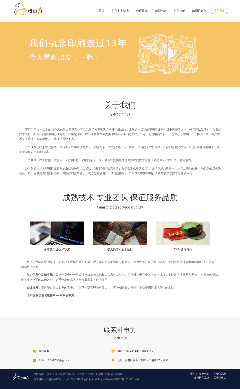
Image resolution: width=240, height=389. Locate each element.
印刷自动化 (87, 379)
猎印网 (67, 374)
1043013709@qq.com (58, 360)
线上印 (75, 374)
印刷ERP (179, 10)
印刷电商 (160, 10)
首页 (101, 10)
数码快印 (142, 10)
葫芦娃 (118, 374)
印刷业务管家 (120, 10)
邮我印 (83, 374)
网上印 (50, 374)
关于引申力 (220, 378)
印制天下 (93, 374)
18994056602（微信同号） (139, 351)
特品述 (110, 374)
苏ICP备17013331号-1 (127, 379)
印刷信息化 (199, 10)
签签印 (102, 374)
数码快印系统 (201, 378)
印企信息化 (220, 374)
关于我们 (219, 10)
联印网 (59, 374)
